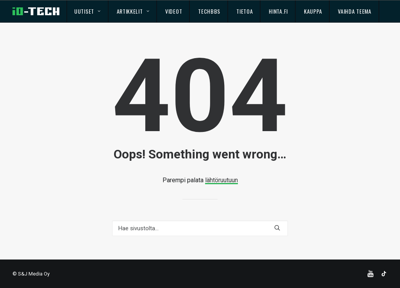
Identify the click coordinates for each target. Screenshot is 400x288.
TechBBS (209, 11)
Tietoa (244, 11)
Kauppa (313, 11)
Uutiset (87, 11)
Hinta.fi (278, 11)
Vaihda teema (354, 11)
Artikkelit (133, 11)
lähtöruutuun (221, 180)
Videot (173, 11)
